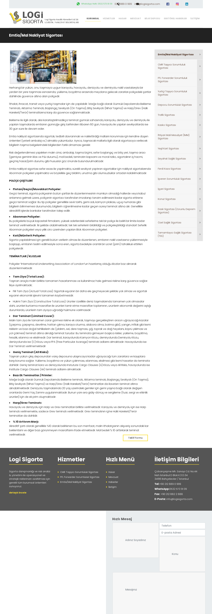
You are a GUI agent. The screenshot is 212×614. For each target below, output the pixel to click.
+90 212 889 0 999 (170, 483)
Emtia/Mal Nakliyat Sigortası (176, 54)
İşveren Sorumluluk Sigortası (174, 178)
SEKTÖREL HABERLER (175, 18)
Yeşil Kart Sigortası (168, 148)
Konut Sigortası (167, 199)
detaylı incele (17, 492)
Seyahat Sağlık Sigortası (172, 158)
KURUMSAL (93, 18)
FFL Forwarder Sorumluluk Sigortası (172, 79)
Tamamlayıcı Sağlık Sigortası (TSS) (174, 234)
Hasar (111, 472)
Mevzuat (113, 477)
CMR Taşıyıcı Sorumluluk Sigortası (172, 66)
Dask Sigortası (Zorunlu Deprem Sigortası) (176, 210)
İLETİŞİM (195, 18)
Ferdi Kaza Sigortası (169, 168)
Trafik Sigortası (166, 115)
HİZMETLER (109, 18)
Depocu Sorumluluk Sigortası (175, 104)
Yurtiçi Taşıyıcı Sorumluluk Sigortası (172, 93)
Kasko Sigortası (167, 125)
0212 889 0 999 (117, 4)
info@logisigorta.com (147, 4)
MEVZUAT (135, 18)
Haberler (113, 482)
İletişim (112, 486)
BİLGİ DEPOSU (152, 18)
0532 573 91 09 (178, 488)
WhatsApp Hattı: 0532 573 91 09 (84, 3)
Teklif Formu (135, 437)
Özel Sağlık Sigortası (169, 222)
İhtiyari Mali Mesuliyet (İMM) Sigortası (173, 136)
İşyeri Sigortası (166, 189)
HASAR (123, 18)
